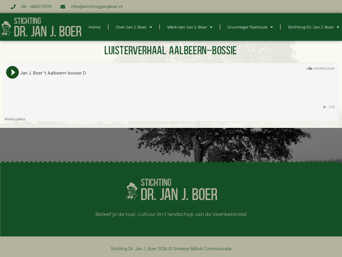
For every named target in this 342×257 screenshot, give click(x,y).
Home (95, 27)
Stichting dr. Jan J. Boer (313, 27)
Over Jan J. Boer (134, 27)
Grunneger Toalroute (250, 27)
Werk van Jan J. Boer (189, 27)
